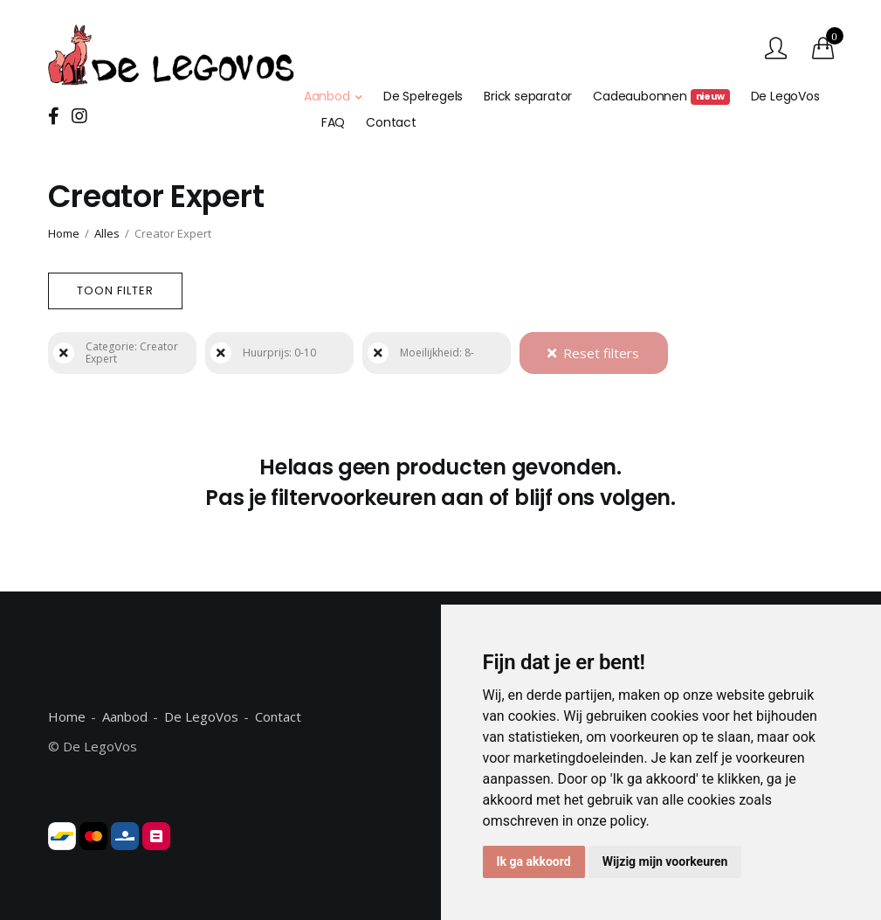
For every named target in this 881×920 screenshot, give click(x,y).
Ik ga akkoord (534, 861)
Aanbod (327, 96)
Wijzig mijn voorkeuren (665, 861)
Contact (391, 122)
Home (63, 233)
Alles (107, 233)
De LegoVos (785, 96)
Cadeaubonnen (661, 96)
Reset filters (593, 353)
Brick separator (528, 96)
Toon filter (115, 290)
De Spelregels (423, 96)
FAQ (333, 122)
